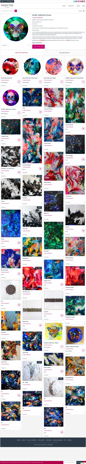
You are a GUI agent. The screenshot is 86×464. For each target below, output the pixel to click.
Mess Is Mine (47, 367)
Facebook (76, 1)
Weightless (25, 258)
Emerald (46, 251)
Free (24, 108)
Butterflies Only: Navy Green (30, 78)
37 (1, 391)
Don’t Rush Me (69, 125)
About (18, 456)
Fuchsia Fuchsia (69, 287)
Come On (25, 229)
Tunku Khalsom (37, 17)
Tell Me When (47, 182)
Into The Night (69, 156)
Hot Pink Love (26, 292)
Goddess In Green (70, 317)
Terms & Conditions (31, 456)
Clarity (67, 227)
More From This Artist (21, 53)
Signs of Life (47, 281)
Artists (78, 6)
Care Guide (48, 456)
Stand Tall (25, 352)
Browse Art (71, 6)
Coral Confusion (27, 165)
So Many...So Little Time (7, 168)
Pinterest (80, 1)
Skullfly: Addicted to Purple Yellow (74, 78)
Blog (84, 6)
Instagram (78, 1)
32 (23, 408)
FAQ (65, 456)
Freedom (3, 332)
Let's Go (46, 312)
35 (44, 399)
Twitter (74, 1)
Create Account (9, 1)
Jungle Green (4, 136)
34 (66, 407)
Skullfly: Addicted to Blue (72, 347)
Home (64, 6)
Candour (25, 198)
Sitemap (69, 456)
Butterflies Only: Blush (50, 78)
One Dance (68, 196)
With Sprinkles (69, 258)
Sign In (2, 1)
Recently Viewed (64, 53)
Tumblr (82, 1)
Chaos (2, 201)
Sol (2, 301)
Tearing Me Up (69, 378)
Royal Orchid (4, 270)
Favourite (15, 45)
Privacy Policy (41, 456)
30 (45, 428)
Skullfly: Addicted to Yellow (51, 343)
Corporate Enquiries (57, 456)
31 (1, 422)
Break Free (25, 321)
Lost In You (4, 362)
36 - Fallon (25, 382)
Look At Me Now (48, 109)
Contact (84, 1)
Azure (2, 239)
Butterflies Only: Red (6, 78)
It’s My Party (47, 143)
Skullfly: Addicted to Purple (8, 109)
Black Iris (46, 213)
